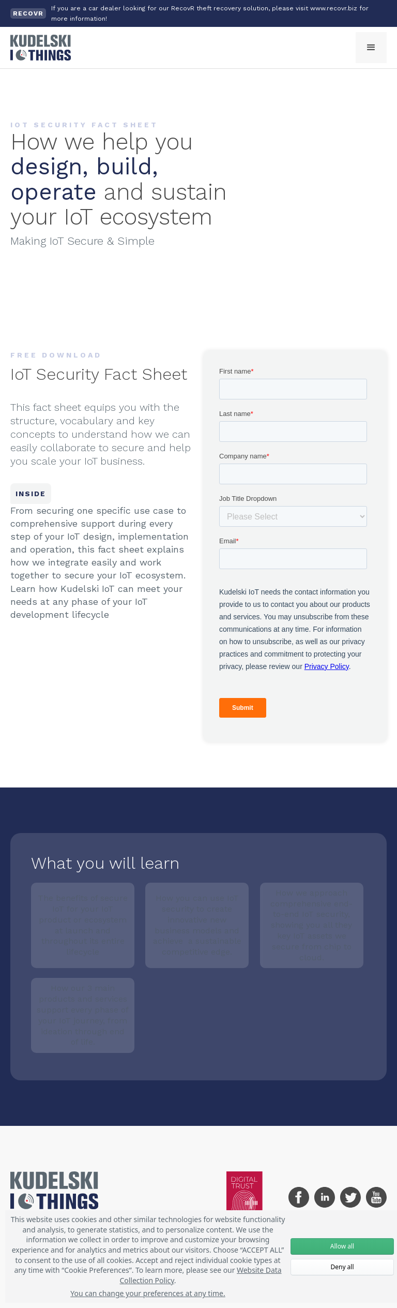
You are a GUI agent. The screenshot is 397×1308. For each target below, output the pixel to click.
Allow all (342, 1246)
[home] (40, 47)
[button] (371, 47)
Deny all (342, 1266)
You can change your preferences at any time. (147, 1293)
